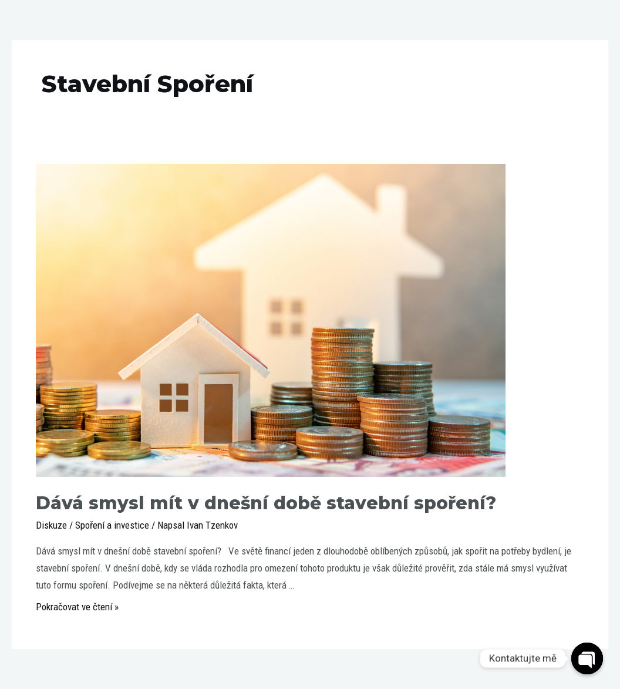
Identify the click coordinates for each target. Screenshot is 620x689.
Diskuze (51, 525)
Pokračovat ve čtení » (77, 607)
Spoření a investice (112, 525)
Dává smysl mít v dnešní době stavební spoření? (266, 503)
